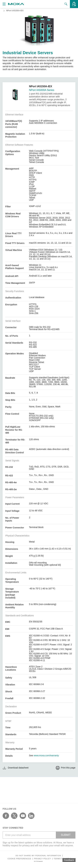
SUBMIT (66, 835)
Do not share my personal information (38, 856)
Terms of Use (61, 859)
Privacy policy (42, 859)
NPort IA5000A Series (41, 90)
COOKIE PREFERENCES (19, 859)
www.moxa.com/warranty (46, 755)
